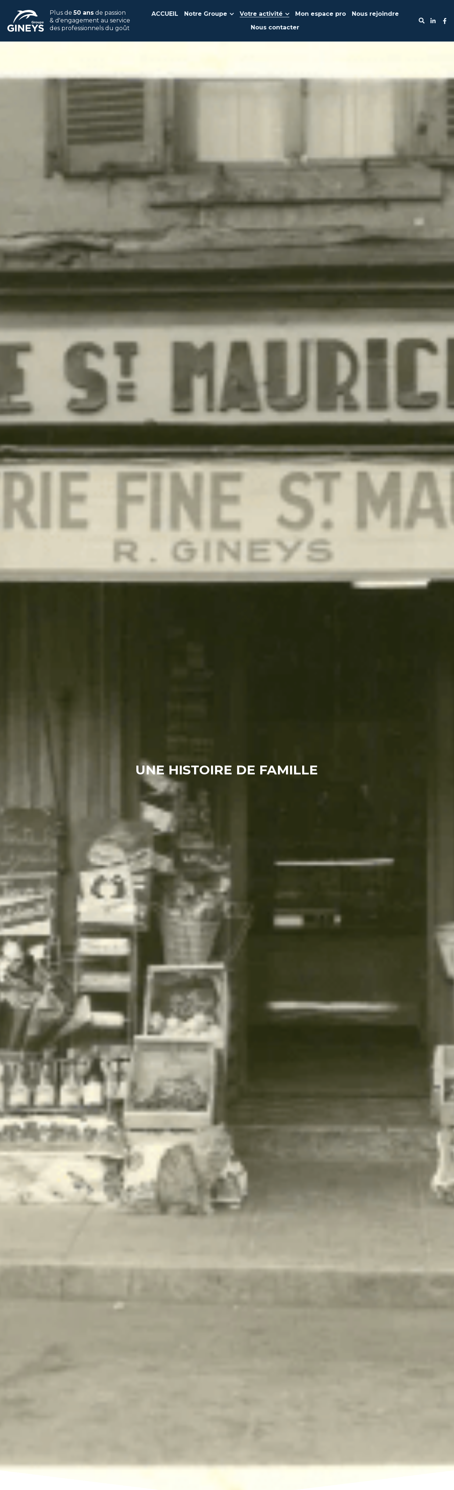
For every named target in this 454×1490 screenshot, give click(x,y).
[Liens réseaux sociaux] (433, 21)
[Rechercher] (422, 21)
